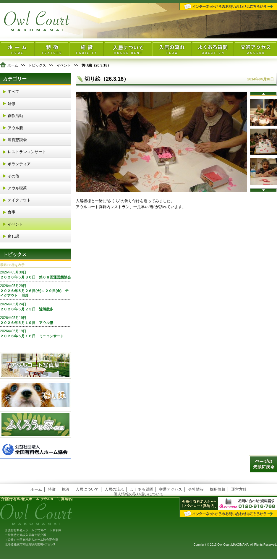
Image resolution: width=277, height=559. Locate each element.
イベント (64, 65)
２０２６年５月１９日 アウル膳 (35, 320)
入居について (87, 489)
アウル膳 (15, 128)
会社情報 (196, 489)
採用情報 (217, 489)
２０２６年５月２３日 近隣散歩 (35, 306)
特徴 (52, 489)
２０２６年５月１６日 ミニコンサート (35, 333)
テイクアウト (19, 200)
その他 (13, 176)
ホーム (12, 65)
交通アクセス (170, 489)
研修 (11, 103)
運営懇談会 (17, 139)
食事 (11, 212)
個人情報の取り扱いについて (138, 494)
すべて (13, 91)
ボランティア (19, 164)
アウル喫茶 (17, 188)
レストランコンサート (27, 152)
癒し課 (13, 236)
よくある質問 (141, 489)
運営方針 (239, 489)
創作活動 (15, 116)
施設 (65, 489)
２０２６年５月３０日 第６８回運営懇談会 (35, 274)
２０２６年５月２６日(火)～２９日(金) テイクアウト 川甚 (35, 290)
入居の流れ (114, 489)
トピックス (37, 65)
